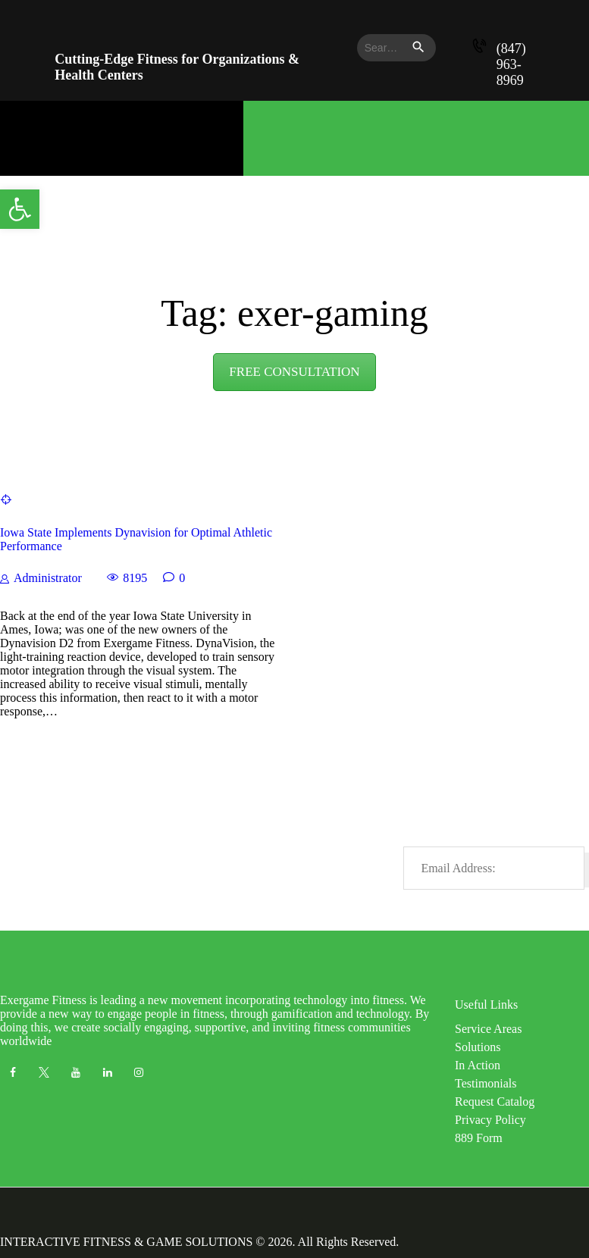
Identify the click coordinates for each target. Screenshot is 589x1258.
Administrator (48, 577)
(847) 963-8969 (511, 64)
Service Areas (488, 1028)
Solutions (477, 1047)
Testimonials (486, 1083)
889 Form (479, 1137)
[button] (19, 209)
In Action (477, 1065)
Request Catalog (494, 1101)
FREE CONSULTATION (294, 372)
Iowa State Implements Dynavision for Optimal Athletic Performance (136, 539)
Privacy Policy (490, 1119)
